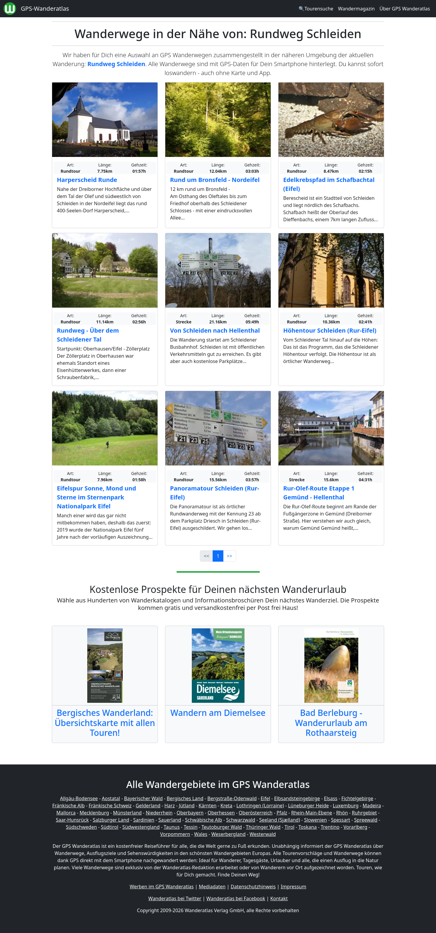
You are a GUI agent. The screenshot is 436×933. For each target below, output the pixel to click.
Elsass (330, 798)
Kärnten (208, 805)
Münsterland (127, 812)
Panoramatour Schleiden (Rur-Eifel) (214, 492)
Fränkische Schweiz (110, 805)
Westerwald (263, 834)
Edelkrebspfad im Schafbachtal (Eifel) (329, 184)
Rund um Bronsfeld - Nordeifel (215, 180)
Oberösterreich (255, 812)
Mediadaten (212, 886)
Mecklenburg (94, 812)
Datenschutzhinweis (253, 886)
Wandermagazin (356, 8)
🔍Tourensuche (315, 8)
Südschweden (81, 827)
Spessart (340, 820)
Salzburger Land (111, 820)
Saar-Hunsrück (72, 820)
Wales (200, 834)
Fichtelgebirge (357, 798)
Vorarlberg (355, 827)
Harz (169, 805)
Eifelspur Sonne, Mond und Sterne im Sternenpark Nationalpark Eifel (96, 497)
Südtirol (110, 827)
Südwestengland (141, 827)
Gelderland (148, 805)
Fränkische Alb (68, 805)
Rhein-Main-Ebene (311, 812)
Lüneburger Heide (308, 805)
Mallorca (65, 812)
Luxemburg (346, 805)
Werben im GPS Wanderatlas (162, 886)
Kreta (226, 805)
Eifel (265, 798)
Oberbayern (190, 812)
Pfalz (281, 812)
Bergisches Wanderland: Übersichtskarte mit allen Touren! (104, 722)
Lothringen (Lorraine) (260, 805)
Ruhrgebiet (364, 812)
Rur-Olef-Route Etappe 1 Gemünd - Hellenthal (318, 492)
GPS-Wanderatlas (45, 8)
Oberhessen (221, 812)
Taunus (172, 827)
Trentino (330, 827)
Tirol (289, 827)
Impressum (293, 886)
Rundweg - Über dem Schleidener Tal (88, 334)
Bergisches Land (185, 798)
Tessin (190, 827)
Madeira (371, 805)
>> (229, 556)
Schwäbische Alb (203, 820)
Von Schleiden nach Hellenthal (215, 330)
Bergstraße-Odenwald (231, 798)
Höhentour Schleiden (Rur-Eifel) (329, 330)
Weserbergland (228, 834)
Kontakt (279, 898)
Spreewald (365, 820)
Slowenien (315, 820)
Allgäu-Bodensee (79, 798)
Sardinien (143, 820)
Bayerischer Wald (143, 798)
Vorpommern (175, 834)
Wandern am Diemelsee (217, 712)
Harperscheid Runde (87, 180)
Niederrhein (159, 812)
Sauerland (169, 820)
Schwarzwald (240, 820)
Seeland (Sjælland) (279, 820)
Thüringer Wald (263, 827)
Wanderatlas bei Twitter (174, 898)
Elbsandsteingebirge (297, 798)
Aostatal (111, 798)
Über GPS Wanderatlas (404, 8)
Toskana (307, 827)
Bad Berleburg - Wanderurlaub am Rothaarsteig (331, 722)
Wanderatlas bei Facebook (235, 898)
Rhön (342, 812)
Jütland (186, 805)
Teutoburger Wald (222, 827)
